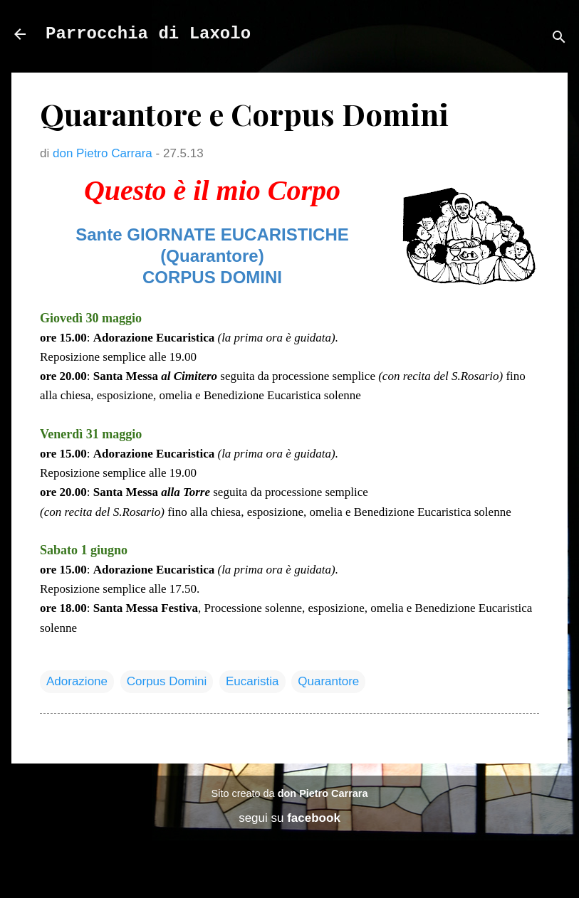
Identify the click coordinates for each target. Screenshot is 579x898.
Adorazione (77, 681)
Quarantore (328, 681)
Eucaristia (252, 681)
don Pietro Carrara (323, 793)
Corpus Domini (167, 681)
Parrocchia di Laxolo (148, 33)
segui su (289, 818)
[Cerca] (559, 38)
